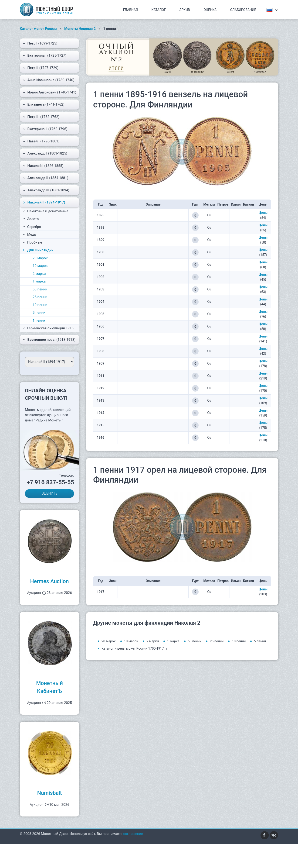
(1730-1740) (48, 80)
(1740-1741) (49, 92)
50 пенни (40, 289)
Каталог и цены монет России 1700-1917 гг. (135, 648)
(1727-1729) (40, 67)
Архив (184, 10)
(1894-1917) (43, 202)
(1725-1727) (44, 55)
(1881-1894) (46, 190)
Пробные (32, 242)
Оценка (210, 10)
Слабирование (243, 10)
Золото (31, 219)
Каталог (158, 10)
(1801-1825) (45, 153)
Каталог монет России (38, 29)
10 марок (40, 266)
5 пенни (39, 312)
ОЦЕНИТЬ (49, 493)
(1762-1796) (45, 129)
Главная (130, 10)
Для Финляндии (38, 250)
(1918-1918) (49, 339)
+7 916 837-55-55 (50, 482)
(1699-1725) (40, 43)
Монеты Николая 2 (80, 29)
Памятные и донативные (45, 211)
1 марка (39, 281)
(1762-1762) (41, 116)
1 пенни (39, 320)
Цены (263, 213)
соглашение (133, 834)
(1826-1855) (43, 165)
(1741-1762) (43, 104)
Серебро (32, 227)
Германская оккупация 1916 (48, 328)
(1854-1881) (45, 178)
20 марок (40, 258)
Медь (29, 234)
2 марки (39, 274)
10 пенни (40, 305)
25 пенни (40, 297)
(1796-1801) (41, 141)
